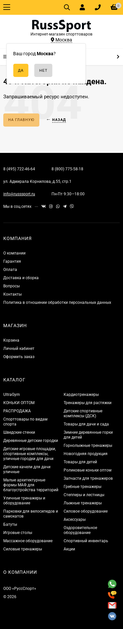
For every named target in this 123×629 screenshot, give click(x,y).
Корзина (11, 340)
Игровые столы (17, 532)
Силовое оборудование (86, 511)
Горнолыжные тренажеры (88, 445)
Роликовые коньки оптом (88, 470)
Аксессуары (75, 519)
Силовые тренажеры (22, 549)
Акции (69, 549)
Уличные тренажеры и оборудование (24, 500)
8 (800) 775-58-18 (67, 169)
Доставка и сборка (21, 278)
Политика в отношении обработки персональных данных (57, 302)
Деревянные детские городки (30, 440)
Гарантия (12, 261)
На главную (21, 120)
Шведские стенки (19, 432)
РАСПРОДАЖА (17, 411)
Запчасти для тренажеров (88, 478)
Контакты (12, 294)
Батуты (10, 524)
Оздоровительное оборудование (80, 530)
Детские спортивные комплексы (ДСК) (83, 413)
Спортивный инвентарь (86, 541)
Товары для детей (80, 462)
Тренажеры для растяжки (88, 402)
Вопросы (11, 286)
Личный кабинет (18, 348)
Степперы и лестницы (84, 495)
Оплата (10, 269)
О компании (14, 253)
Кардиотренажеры (81, 394)
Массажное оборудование (27, 541)
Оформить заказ (18, 356)
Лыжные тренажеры (83, 503)
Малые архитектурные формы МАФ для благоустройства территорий (30, 485)
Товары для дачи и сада (86, 424)
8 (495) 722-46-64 (19, 169)
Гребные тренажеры (82, 486)
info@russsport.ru (19, 194)
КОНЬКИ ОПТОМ (18, 402)
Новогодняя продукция (86, 453)
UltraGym (11, 394)
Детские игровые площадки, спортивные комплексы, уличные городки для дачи (29, 454)
